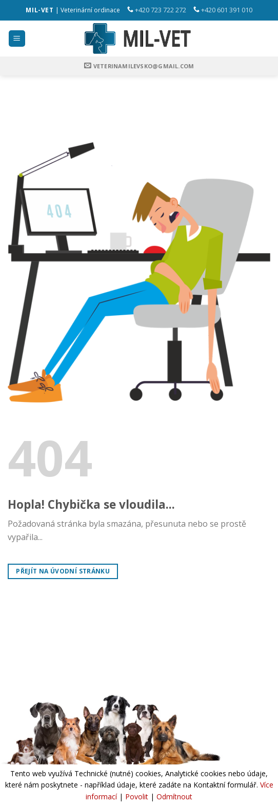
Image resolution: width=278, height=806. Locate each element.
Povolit (136, 796)
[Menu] (17, 38)
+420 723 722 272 (160, 9)
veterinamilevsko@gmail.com (143, 66)
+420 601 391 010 (226, 9)
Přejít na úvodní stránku (63, 571)
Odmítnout (174, 796)
